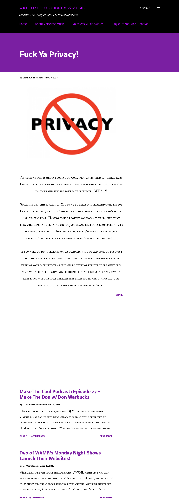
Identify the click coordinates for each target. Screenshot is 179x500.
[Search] (145, 8)
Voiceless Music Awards (87, 24)
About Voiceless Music (49, 24)
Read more (106, 436)
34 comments (37, 436)
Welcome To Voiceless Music (52, 8)
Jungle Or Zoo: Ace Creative (130, 24)
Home (23, 24)
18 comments (36, 498)
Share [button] (119, 295)
